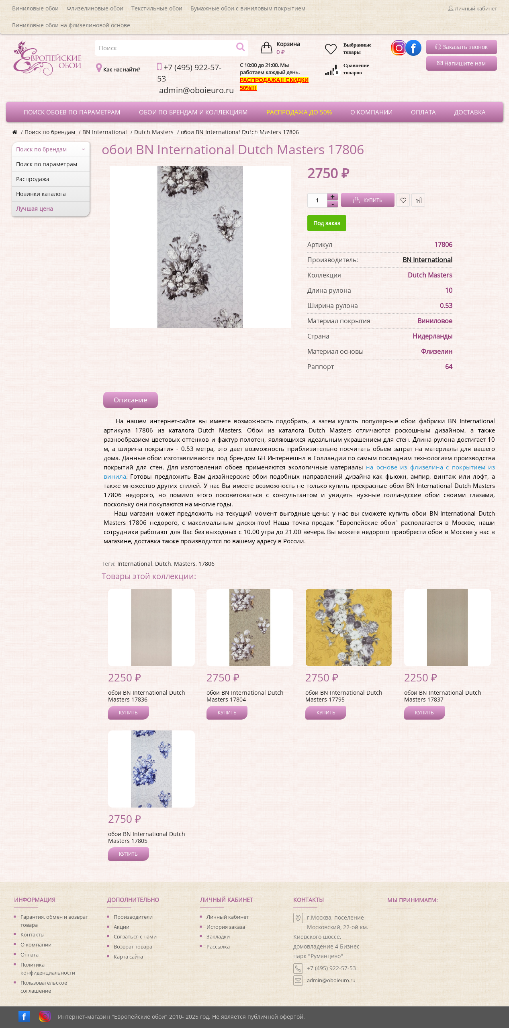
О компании (35, 944)
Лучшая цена (34, 208)
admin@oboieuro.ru (331, 980)
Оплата (29, 954)
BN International (104, 132)
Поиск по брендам (50, 132)
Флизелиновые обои (95, 8)
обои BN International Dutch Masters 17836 (146, 696)
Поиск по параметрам (46, 164)
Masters (185, 563)
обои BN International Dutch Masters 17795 (343, 696)
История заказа (225, 926)
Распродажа (32, 179)
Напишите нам (461, 63)
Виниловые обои (35, 8)
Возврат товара (133, 946)
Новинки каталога (41, 194)
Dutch (163, 563)
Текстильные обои (156, 8)
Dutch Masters (154, 132)
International (134, 563)
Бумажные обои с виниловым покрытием (247, 8)
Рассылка (218, 946)
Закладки (218, 936)
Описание (130, 399)
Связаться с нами (135, 936)
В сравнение (418, 200)
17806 (206, 563)
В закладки (403, 200)
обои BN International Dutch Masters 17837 (442, 696)
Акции (121, 926)
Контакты (32, 934)
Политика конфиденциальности (47, 968)
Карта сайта (128, 956)
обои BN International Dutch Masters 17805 (146, 837)
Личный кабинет (227, 916)
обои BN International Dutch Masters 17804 (245, 696)
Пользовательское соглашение (43, 986)
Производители (133, 916)
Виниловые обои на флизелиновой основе (71, 25)
